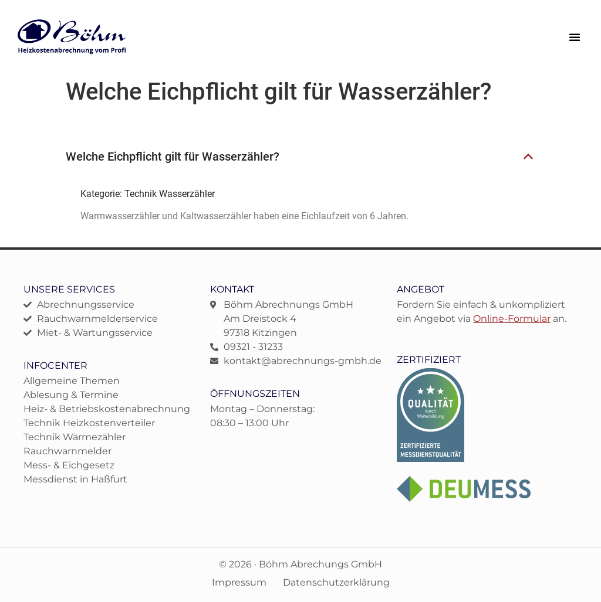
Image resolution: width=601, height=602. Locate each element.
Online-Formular (512, 318)
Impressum (239, 582)
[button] (574, 37)
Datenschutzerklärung (336, 582)
